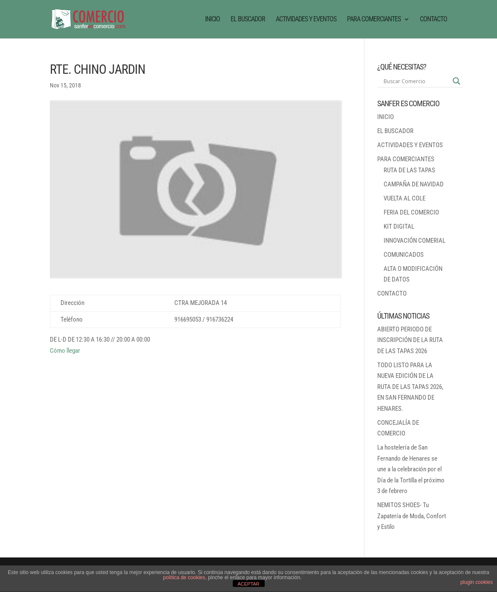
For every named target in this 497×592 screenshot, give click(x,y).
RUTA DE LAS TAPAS (409, 170)
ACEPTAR (248, 583)
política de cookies (184, 577)
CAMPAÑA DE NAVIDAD (414, 184)
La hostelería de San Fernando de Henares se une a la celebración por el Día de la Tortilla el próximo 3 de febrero (411, 469)
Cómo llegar (65, 350)
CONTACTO (433, 19)
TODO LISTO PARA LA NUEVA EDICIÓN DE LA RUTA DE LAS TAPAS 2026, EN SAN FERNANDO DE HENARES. (410, 386)
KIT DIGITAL (399, 226)
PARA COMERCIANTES (374, 19)
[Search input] (416, 81)
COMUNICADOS (404, 254)
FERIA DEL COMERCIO (411, 212)
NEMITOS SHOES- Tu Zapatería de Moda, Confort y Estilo (411, 516)
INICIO (212, 19)
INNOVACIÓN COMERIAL (414, 240)
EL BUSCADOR (248, 19)
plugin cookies (476, 582)
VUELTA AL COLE (404, 198)
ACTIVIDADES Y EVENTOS (306, 19)
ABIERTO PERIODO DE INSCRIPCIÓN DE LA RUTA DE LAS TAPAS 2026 (410, 340)
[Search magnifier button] (456, 81)
